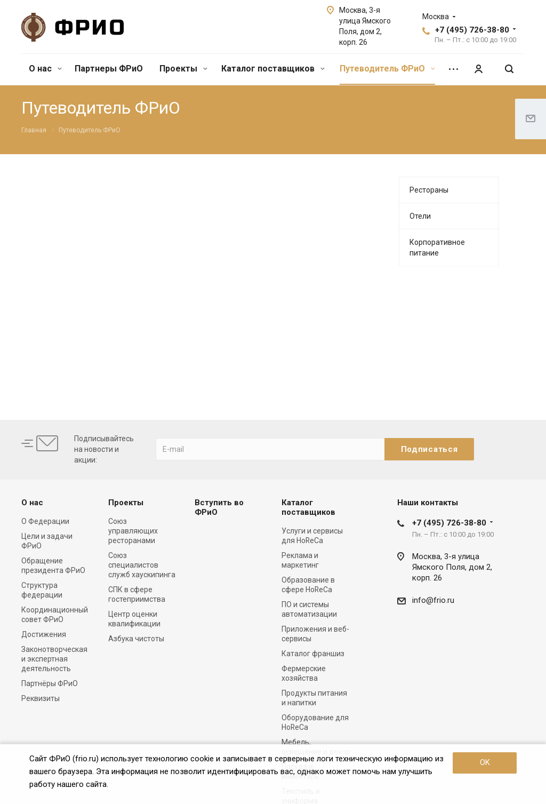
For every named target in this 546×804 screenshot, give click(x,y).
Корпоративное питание (437, 247)
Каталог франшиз (313, 653)
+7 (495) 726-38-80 (472, 30)
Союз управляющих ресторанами (133, 531)
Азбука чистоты (136, 638)
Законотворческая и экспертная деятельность (54, 659)
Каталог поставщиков (273, 68)
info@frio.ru (433, 600)
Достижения (43, 634)
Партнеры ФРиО (109, 68)
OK (485, 762)
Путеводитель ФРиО (387, 68)
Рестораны (429, 190)
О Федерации (45, 521)
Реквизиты (40, 698)
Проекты (183, 68)
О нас (45, 68)
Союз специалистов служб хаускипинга (141, 565)
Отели (420, 216)
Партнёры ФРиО (49, 683)
